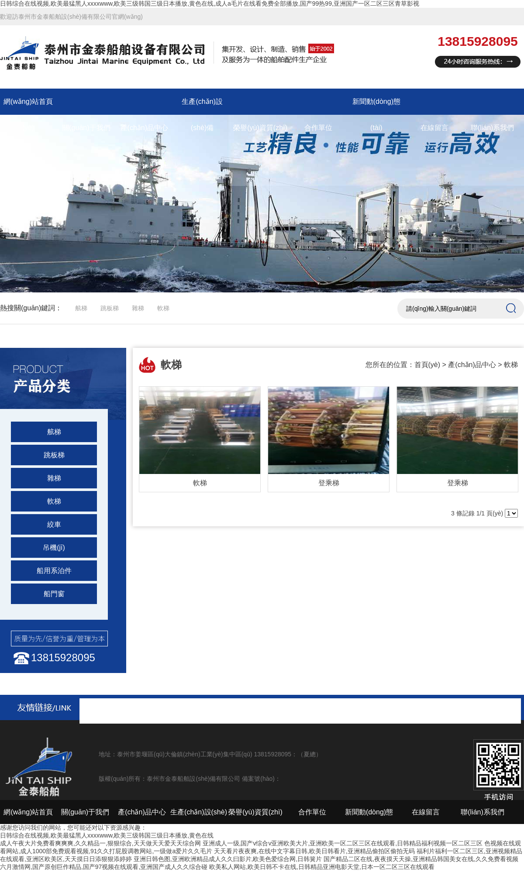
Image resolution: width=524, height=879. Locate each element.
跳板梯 (109, 308)
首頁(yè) (427, 364)
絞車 (54, 524)
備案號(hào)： (261, 778)
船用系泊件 (54, 570)
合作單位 (318, 127)
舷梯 (81, 308)
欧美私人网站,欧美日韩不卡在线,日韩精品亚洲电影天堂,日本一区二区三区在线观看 (321, 866)
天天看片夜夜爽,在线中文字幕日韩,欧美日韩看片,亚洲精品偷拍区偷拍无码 (314, 851)
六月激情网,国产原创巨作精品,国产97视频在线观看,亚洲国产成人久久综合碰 (103, 866)
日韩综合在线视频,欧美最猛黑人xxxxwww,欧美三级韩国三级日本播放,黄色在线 (107, 835)
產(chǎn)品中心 (144, 127)
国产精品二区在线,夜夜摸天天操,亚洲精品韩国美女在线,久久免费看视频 (421, 858)
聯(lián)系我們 (492, 127)
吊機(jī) (54, 547)
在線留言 (434, 127)
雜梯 (138, 308)
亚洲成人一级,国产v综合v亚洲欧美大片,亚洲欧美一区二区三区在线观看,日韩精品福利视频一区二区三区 (343, 843)
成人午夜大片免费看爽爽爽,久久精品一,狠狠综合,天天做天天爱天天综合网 (100, 843)
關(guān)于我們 (86, 127)
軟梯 (163, 308)
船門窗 (54, 593)
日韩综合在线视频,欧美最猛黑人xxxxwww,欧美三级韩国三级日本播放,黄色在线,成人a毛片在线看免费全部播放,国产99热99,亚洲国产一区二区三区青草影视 (209, 3)
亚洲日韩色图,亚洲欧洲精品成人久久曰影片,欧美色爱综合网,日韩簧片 (228, 858)
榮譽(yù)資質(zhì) (260, 127)
